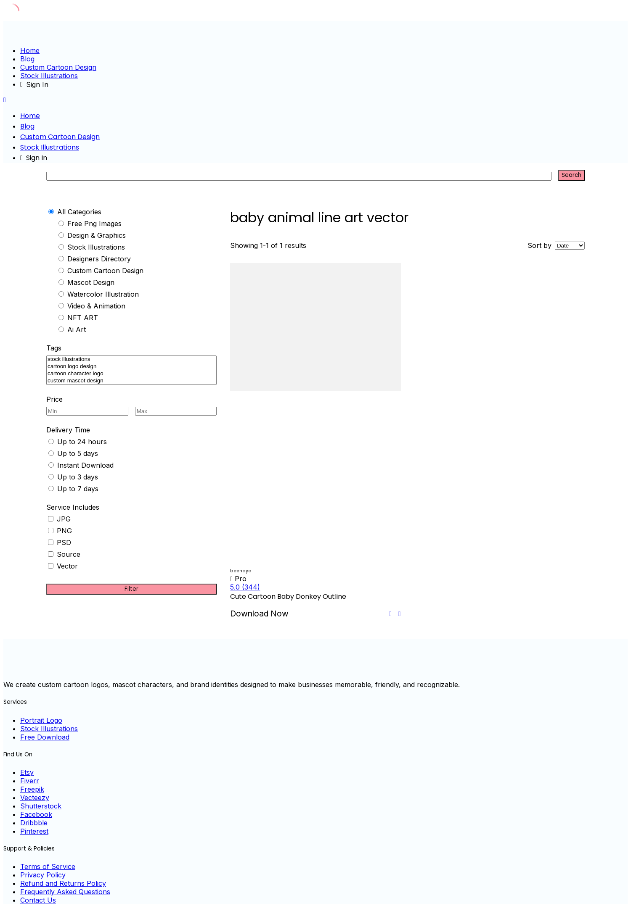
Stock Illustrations (49, 75)
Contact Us (38, 900)
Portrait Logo (41, 720)
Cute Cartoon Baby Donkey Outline (288, 596)
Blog (27, 59)
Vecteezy (34, 797)
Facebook (36, 814)
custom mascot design (131, 380)
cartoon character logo (131, 373)
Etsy (27, 772)
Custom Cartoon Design (58, 67)
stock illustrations (131, 359)
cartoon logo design (131, 366)
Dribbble (34, 823)
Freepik (32, 789)
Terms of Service (47, 866)
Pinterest (34, 831)
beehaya (241, 571)
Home (30, 50)
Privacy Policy (43, 875)
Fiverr (29, 781)
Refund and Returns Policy (63, 883)
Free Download (44, 737)
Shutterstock (40, 806)
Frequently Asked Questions (65, 891)
